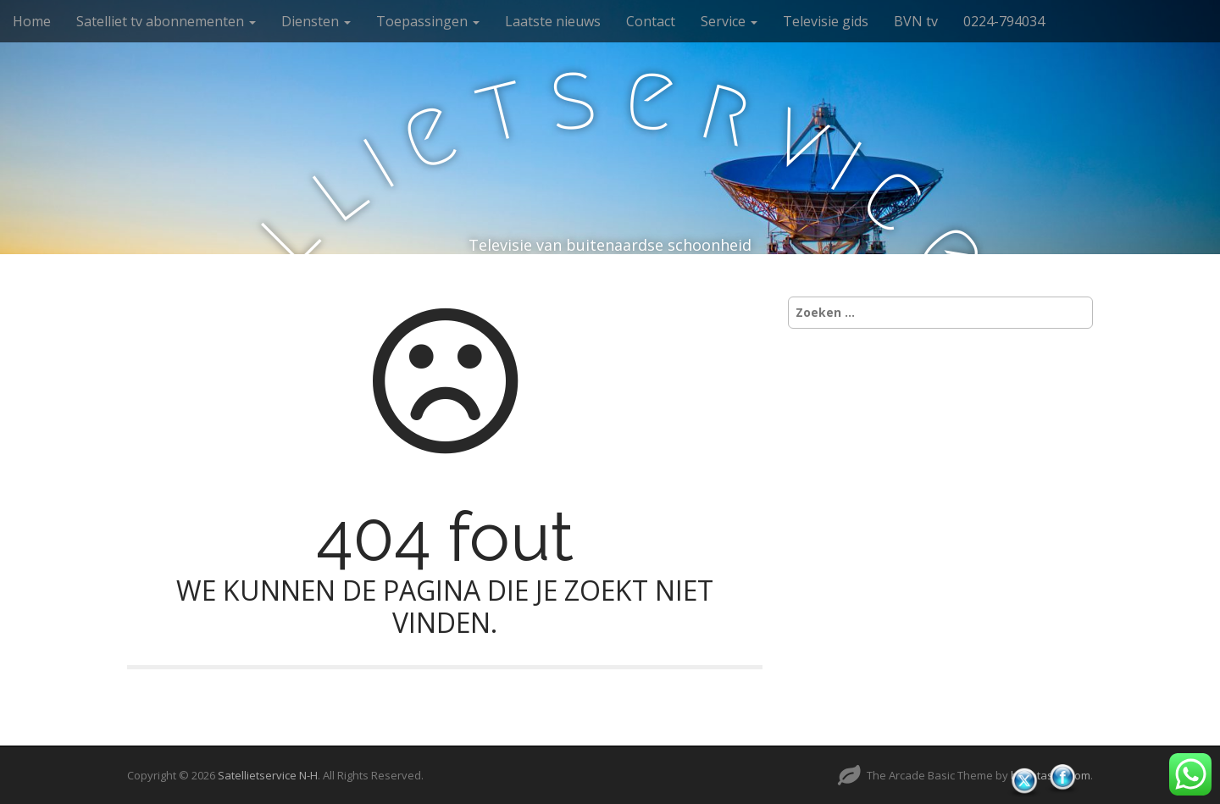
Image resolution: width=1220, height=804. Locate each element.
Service (729, 21)
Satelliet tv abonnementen (166, 21)
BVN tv (916, 21)
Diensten (316, 21)
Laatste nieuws (553, 21)
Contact (650, 21)
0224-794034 (1004, 21)
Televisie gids (825, 21)
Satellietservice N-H (268, 775)
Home (32, 21)
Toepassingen (428, 21)
